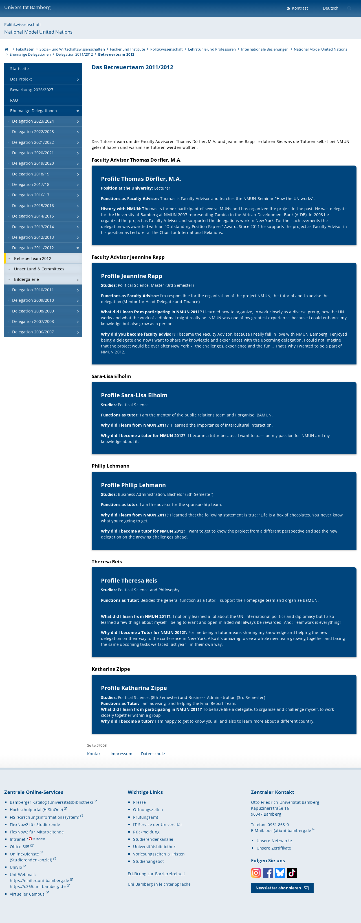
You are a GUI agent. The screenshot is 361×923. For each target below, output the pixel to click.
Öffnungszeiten (148, 809)
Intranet (17, 839)
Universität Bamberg (27, 7)
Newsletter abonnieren (278, 888)
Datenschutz (153, 753)
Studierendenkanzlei (153, 839)
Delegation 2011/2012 (74, 54)
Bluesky (280, 873)
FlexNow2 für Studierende (35, 824)
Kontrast (299, 8)
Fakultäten (25, 49)
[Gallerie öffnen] (224, 104)
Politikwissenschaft (22, 24)
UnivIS (16, 867)
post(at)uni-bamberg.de (288, 830)
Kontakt (94, 753)
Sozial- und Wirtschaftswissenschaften (72, 49)
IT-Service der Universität (157, 824)
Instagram (256, 873)
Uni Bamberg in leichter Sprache (159, 884)
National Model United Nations (38, 32)
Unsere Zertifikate (274, 848)
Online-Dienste (24, 854)
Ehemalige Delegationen (30, 54)
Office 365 (19, 846)
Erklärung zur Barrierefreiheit (156, 873)
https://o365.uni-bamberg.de (38, 886)
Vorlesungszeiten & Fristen (159, 854)
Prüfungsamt (145, 817)
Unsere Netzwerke (274, 840)
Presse (139, 802)
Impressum (121, 753)
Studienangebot (148, 861)
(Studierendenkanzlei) (31, 860)
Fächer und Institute (127, 49)
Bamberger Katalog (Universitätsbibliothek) (51, 802)
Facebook (268, 873)
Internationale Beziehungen (265, 49)
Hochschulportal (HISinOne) (36, 809)
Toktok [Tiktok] (292, 873)
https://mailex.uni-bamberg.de (39, 880)
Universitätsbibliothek (154, 846)
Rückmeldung (146, 832)
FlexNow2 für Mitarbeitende (37, 832)
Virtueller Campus (27, 894)
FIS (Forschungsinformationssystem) (44, 817)
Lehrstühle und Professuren (212, 49)
